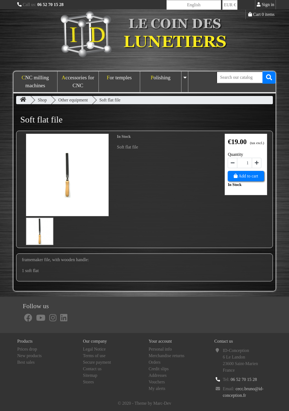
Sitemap (90, 375)
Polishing (160, 77)
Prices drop (27, 349)
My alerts (157, 388)
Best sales (26, 362)
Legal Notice (94, 349)
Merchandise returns (166, 355)
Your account (160, 341)
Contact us (92, 368)
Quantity (235, 154)
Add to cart (246, 176)
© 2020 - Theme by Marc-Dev (144, 403)
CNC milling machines (35, 81)
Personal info (160, 349)
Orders (155, 362)
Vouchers (157, 382)
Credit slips (159, 368)
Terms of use (94, 355)
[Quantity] (244, 163)
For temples (119, 77)
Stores (88, 382)
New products (29, 355)
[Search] (246, 77)
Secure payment (97, 362)
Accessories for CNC (78, 81)
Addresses (158, 375)
